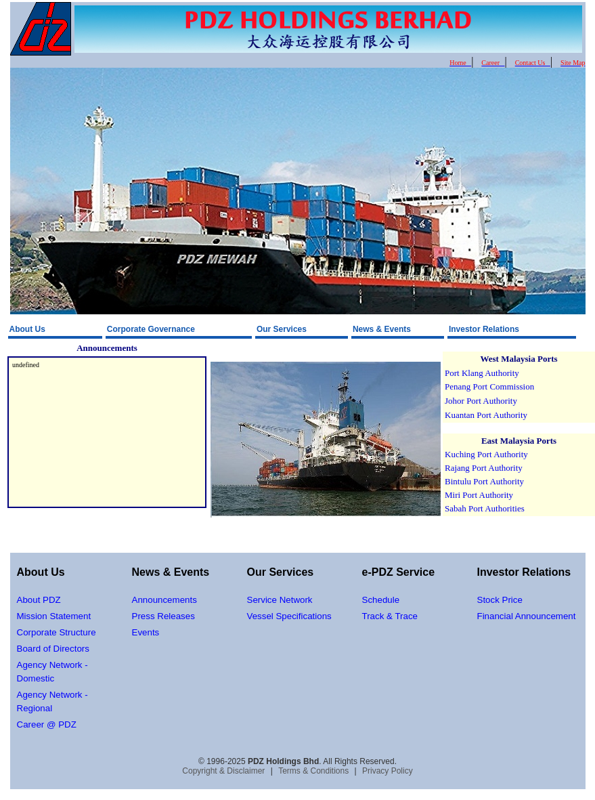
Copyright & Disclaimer (223, 771)
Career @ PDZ (46, 724)
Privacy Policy (387, 771)
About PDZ (39, 600)
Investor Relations (484, 329)
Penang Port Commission (489, 386)
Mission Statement (54, 616)
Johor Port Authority (481, 401)
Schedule (381, 600)
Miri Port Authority (479, 495)
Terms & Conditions (313, 771)
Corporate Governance (151, 329)
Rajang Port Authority (484, 468)
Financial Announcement (526, 616)
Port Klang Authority (482, 373)
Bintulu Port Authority (484, 481)
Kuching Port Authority (486, 454)
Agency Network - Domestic (52, 671)
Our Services (282, 329)
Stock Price (500, 600)
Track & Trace (390, 616)
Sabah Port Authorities (485, 508)
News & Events (382, 329)
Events (146, 632)
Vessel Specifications (289, 616)
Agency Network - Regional (52, 701)
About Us (27, 329)
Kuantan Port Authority (486, 415)
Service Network (280, 600)
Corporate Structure (56, 632)
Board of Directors (53, 649)
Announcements (164, 600)
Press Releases (163, 616)
